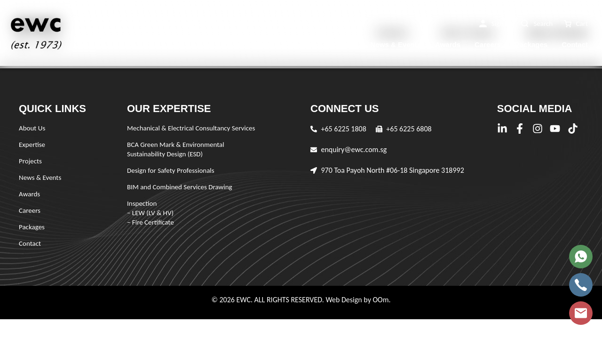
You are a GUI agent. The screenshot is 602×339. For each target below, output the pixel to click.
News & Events (396, 44)
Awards (447, 44)
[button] (494, 23)
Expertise (299, 44)
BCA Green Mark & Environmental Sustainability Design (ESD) (175, 149)
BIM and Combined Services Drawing (179, 187)
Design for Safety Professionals (170, 170)
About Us (253, 44)
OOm (380, 299)
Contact (575, 44)
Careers (488, 44)
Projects (342, 44)
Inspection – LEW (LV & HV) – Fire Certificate (150, 212)
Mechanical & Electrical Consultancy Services (191, 128)
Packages (531, 44)
